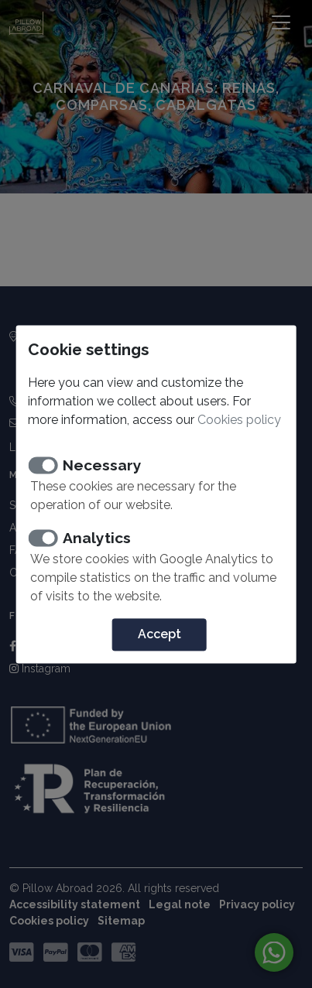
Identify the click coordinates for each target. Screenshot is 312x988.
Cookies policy (239, 419)
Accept (159, 634)
